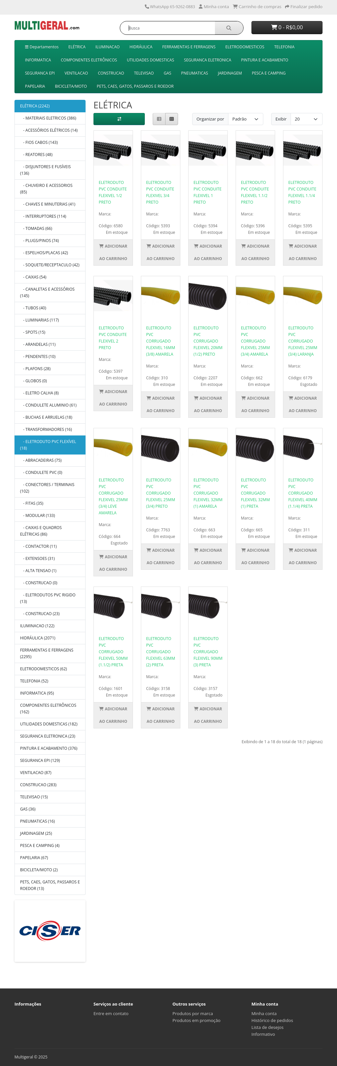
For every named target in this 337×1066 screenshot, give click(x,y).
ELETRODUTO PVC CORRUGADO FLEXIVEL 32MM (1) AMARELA (208, 493)
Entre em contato (110, 1013)
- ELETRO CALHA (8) (39, 393)
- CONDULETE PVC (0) (41, 472)
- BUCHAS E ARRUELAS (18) (46, 417)
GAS (167, 73)
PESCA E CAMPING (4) (40, 845)
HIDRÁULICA (141, 47)
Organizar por (210, 119)
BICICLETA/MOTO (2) (39, 870)
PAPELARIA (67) (34, 857)
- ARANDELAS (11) (38, 344)
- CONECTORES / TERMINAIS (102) (47, 488)
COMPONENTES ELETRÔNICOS (89, 60)
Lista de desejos (267, 1027)
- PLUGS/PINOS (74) (39, 240)
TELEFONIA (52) (34, 681)
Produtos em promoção (196, 1020)
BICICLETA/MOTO (71, 86)
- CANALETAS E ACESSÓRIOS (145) (47, 292)
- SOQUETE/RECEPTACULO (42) (49, 265)
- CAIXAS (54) (33, 277)
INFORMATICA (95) (37, 693)
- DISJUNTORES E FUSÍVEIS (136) (45, 170)
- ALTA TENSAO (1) (38, 570)
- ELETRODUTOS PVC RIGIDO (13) (47, 598)
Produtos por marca (192, 1013)
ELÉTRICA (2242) (35, 106)
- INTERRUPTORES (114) (43, 216)
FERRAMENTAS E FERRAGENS (189, 47)
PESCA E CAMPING (269, 73)
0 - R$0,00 (287, 27)
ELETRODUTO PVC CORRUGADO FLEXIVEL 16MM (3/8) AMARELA (160, 341)
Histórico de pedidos (272, 1020)
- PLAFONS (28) (35, 368)
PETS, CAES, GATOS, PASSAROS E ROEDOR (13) (50, 885)
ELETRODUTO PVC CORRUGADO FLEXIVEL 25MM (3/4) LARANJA (302, 341)
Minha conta (264, 1013)
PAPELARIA (35, 86)
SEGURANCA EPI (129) (40, 760)
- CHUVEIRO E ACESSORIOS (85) (46, 189)
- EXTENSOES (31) (37, 558)
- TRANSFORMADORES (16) (46, 429)
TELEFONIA (284, 47)
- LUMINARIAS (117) (39, 320)
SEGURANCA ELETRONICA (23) (47, 736)
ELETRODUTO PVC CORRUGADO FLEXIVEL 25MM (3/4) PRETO (160, 493)
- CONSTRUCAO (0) (38, 583)
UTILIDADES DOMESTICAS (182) (48, 724)
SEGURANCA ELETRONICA (207, 60)
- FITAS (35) (31, 503)
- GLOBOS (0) (33, 381)
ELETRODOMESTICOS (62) (43, 669)
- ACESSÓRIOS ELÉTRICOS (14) (49, 130)
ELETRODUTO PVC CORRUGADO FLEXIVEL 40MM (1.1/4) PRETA (302, 493)
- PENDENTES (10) (37, 356)
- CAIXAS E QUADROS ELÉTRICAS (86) (41, 531)
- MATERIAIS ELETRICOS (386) (48, 118)
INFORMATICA (38, 60)
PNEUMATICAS (194, 73)
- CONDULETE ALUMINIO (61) (48, 405)
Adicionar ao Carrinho (113, 252)
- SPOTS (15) (32, 332)
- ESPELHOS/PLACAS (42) (44, 252)
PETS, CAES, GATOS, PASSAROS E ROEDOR (135, 86)
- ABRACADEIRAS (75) (41, 460)
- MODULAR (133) (37, 515)
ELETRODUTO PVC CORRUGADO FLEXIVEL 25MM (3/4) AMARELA (255, 341)
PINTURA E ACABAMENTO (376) (48, 748)
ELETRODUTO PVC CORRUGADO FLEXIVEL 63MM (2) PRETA (160, 652)
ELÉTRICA (77, 47)
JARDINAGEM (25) (36, 833)
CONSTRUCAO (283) (38, 785)
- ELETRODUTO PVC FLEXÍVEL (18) (48, 445)
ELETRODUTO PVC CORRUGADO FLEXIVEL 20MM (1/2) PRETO (208, 341)
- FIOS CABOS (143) (39, 142)
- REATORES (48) (36, 154)
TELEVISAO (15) (34, 797)
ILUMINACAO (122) (37, 626)
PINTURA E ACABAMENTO (264, 60)
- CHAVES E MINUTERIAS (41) (47, 204)
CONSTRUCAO (111, 73)
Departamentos (42, 47)
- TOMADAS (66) (36, 228)
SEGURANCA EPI (40, 73)
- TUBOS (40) (33, 308)
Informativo (263, 1034)
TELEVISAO (144, 73)
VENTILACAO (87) (35, 772)
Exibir (281, 119)
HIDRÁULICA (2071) (37, 638)
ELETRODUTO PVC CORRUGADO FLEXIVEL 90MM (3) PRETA (208, 652)
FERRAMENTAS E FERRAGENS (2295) (46, 653)
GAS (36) (28, 809)
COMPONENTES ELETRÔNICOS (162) (48, 708)
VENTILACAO (76, 73)
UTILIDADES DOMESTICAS (150, 60)
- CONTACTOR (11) (38, 546)
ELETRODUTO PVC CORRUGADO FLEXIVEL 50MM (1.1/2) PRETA (113, 652)
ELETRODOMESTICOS (244, 47)
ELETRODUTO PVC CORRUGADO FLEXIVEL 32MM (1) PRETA (255, 493)
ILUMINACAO (107, 47)
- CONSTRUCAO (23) (40, 613)
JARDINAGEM (230, 73)
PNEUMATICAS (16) (37, 821)
